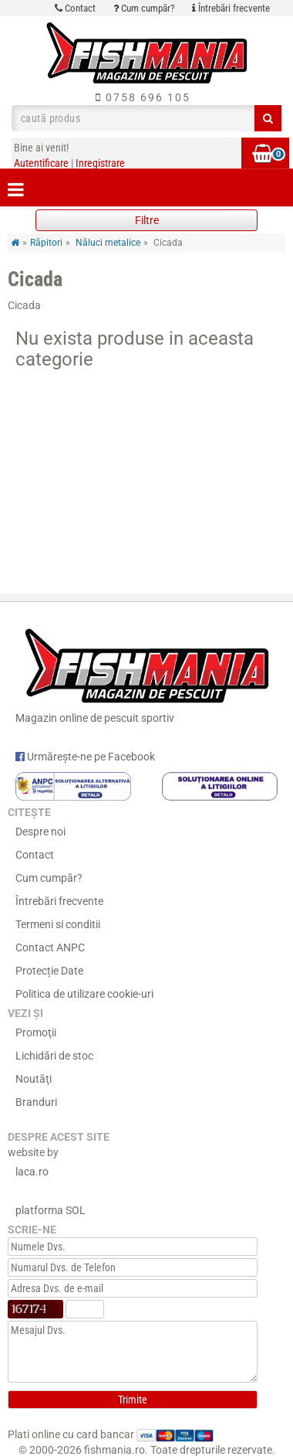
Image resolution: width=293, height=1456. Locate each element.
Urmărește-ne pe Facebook (85, 756)
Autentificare (41, 163)
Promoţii (35, 1032)
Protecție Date (49, 970)
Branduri (36, 1102)
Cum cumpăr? (143, 8)
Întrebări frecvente (231, 8)
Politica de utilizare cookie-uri (84, 994)
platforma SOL (50, 1210)
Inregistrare (100, 163)
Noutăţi (33, 1079)
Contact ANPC (50, 947)
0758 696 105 (143, 97)
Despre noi (40, 831)
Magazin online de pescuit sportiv (146, 672)
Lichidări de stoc (54, 1055)
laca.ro (32, 1171)
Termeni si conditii (57, 924)
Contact (75, 8)
